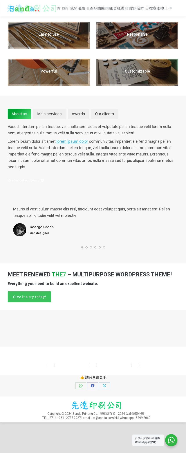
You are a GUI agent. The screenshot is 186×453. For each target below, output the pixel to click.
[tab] (19, 133)
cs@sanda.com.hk (24, 10)
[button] (82, 266)
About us (19, 132)
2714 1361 (56, 436)
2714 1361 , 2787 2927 (158, 4)
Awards (78, 132)
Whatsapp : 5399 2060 (69, 10)
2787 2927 (73, 436)
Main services (49, 132)
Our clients (104, 132)
